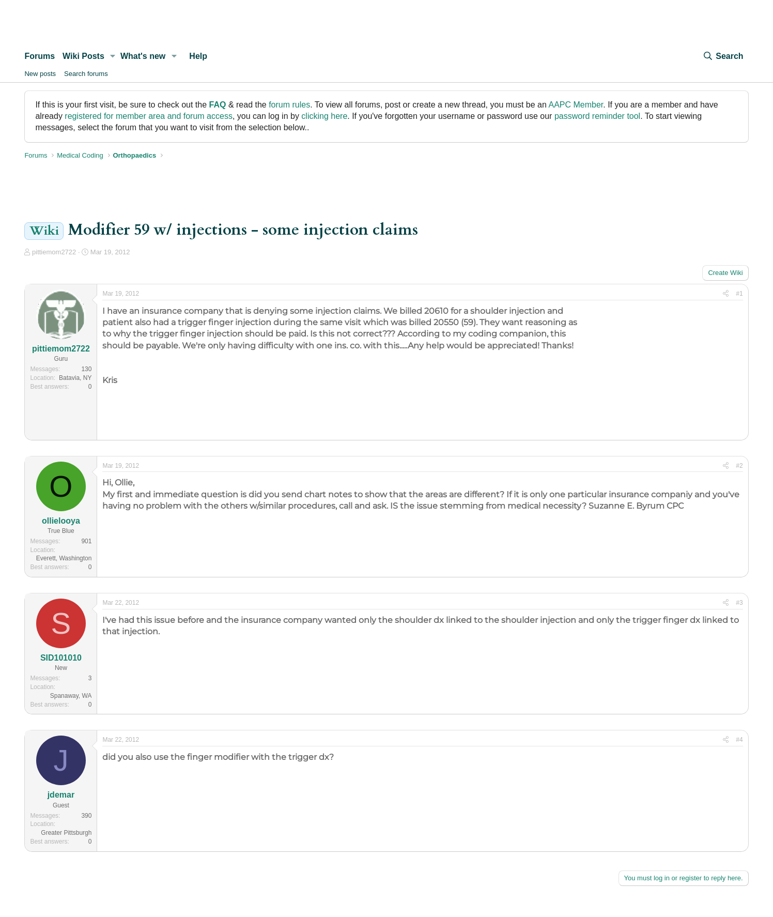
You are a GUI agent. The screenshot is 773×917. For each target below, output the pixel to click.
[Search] (723, 56)
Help (198, 56)
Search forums (86, 74)
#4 (739, 739)
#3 (739, 602)
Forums (39, 56)
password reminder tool (597, 116)
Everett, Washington (64, 558)
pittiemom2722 (54, 252)
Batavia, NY (75, 377)
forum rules (289, 104)
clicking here (324, 116)
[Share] (725, 294)
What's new (142, 56)
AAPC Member (575, 104)
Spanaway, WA (71, 695)
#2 (739, 465)
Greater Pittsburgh (66, 832)
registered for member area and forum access (149, 116)
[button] (112, 56)
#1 (739, 293)
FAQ (217, 104)
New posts (40, 74)
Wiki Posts (83, 56)
